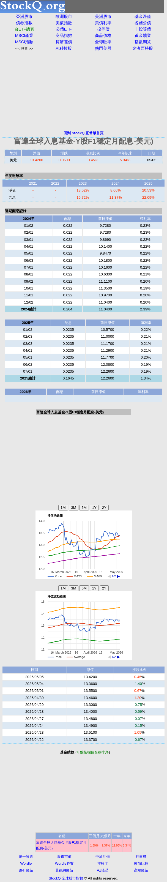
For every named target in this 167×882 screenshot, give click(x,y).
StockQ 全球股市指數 (66, 878)
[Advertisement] (83, 90)
